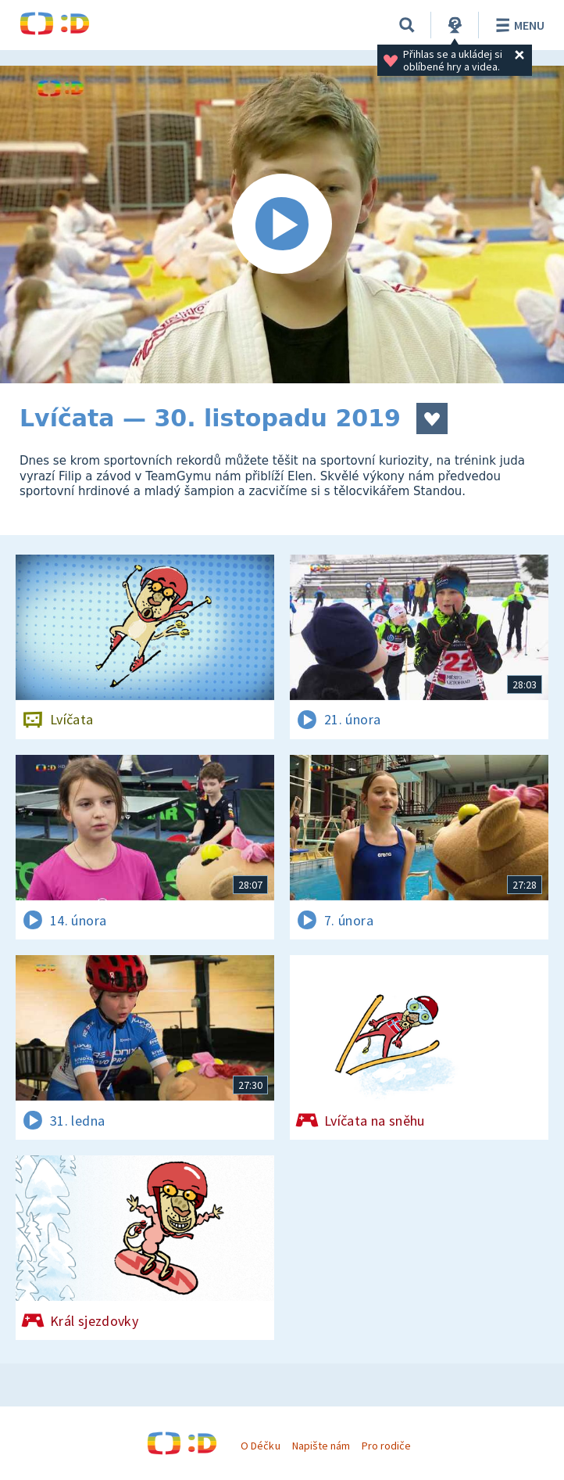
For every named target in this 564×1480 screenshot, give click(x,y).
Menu (517, 25)
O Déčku (260, 1446)
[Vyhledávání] (407, 25)
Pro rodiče (386, 1446)
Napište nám (321, 1446)
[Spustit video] (282, 224)
